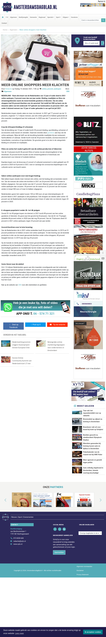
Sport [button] (58, 17)
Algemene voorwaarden (84, 606)
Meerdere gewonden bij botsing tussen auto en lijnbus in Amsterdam (92, 451)
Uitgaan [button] (65, 17)
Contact (4, 23)
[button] (3, 543)
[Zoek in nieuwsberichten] (90, 20)
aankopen (57, 89)
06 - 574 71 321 (44, 313)
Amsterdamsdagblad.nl (35, 7)
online (44, 89)
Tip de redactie (57, 324)
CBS (67, 91)
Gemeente (33, 17)
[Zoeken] (103, 20)
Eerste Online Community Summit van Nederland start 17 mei (22, 361)
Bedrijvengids (23, 17)
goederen (50, 133)
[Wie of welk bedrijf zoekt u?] (91, 43)
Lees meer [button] (19, 633)
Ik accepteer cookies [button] (93, 632)
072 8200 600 (18, 578)
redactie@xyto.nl (19, 581)
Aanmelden (59, 592)
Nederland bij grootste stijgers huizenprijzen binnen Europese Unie (21, 345)
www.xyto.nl (17, 584)
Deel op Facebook (13, 325)
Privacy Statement (83, 614)
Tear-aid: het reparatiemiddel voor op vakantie (92, 413)
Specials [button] (50, 17)
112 (7, 17)
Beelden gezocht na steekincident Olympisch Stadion (92, 437)
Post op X (35, 324)
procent (50, 89)
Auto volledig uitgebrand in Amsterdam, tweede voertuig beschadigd (93, 500)
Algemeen (13, 17)
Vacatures (74, 17)
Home (5, 30)
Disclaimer (80, 610)
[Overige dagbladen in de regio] (90, 573)
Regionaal (42, 17)
